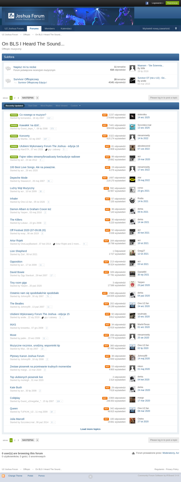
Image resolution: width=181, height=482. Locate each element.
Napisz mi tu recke (24, 67)
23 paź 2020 (144, 285)
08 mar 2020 (144, 411)
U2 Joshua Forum (14, 28)
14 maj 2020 (144, 358)
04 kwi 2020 (143, 379)
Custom (76, 106)
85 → (50, 181)
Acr (177, 453)
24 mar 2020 (144, 390)
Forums (34, 28)
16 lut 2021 (143, 243)
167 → (46, 139)
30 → (42, 191)
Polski (30, 476)
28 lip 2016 (143, 71)
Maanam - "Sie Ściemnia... (151, 65)
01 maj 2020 (144, 369)
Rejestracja (172, 3)
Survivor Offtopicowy (26, 79)
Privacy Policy (172, 469)
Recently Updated (14, 106)
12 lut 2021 (143, 254)
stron (5, 98)
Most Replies (46, 106)
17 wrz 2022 (144, 169)
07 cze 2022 (144, 149)
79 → (49, 296)
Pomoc (41, 476)
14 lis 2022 (143, 138)
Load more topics (90, 429)
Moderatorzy (169, 453)
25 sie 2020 (143, 337)
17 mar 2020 (144, 400)
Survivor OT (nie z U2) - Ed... (152, 78)
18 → (53, 412)
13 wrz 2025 (144, 128)
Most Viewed (61, 106)
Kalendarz (66, 28)
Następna (28, 98)
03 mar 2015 (144, 84)
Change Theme (15, 476)
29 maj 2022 (144, 180)
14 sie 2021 (143, 222)
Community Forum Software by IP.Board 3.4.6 (158, 475)
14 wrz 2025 (144, 117)
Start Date (32, 106)
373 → (53, 129)
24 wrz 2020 (144, 306)
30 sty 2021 (143, 274)
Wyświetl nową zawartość (156, 28)
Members (50, 28)
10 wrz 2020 (144, 316)
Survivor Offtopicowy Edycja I (32, 82)
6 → (53, 422)
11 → (42, 265)
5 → (65, 150)
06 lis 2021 (143, 212)
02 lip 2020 (143, 348)
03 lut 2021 (143, 264)
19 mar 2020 (144, 159)
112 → (50, 118)
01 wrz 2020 (144, 327)
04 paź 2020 (144, 295)
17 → (52, 276)
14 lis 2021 (143, 201)
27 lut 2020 (143, 421)
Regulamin (159, 469)
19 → (43, 349)
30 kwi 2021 (143, 232)
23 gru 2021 (143, 191)
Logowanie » (157, 3)
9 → (85, 244)
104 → (59, 401)
